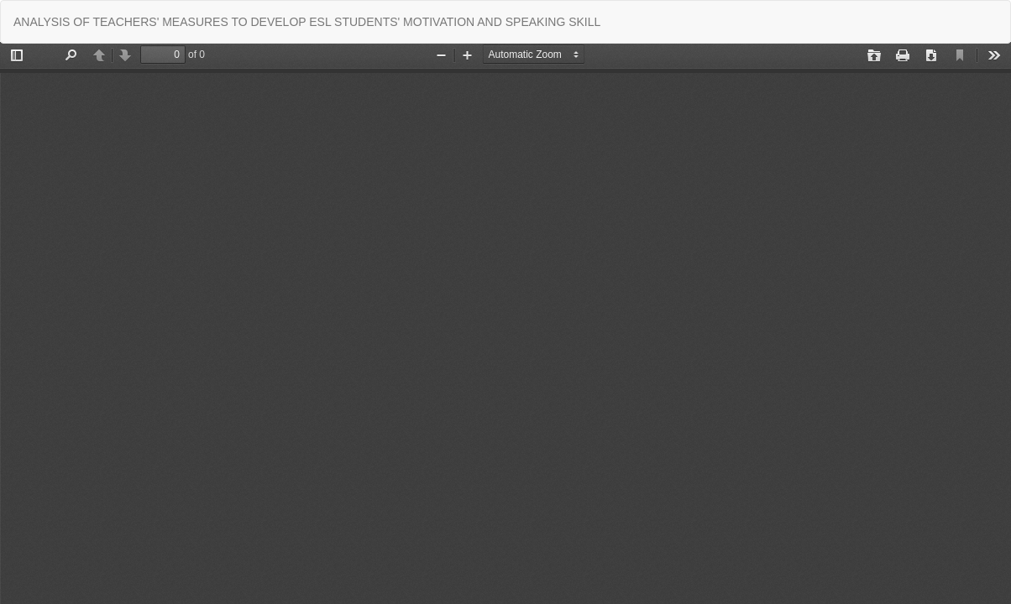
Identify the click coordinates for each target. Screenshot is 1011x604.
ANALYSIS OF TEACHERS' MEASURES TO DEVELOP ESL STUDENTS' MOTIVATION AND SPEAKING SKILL (306, 22)
